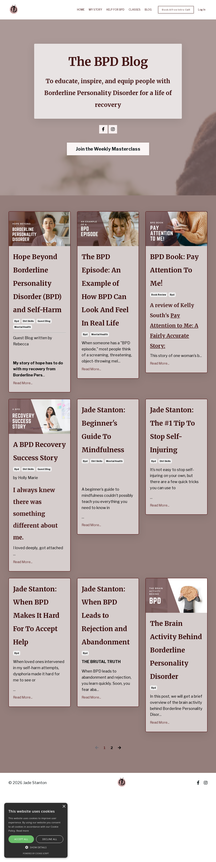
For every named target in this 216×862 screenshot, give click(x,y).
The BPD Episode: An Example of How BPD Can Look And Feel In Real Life (107, 303)
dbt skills (28, 346)
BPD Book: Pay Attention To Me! (176, 273)
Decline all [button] (49, 839)
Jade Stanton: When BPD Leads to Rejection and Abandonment (108, 665)
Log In (201, 9)
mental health (22, 352)
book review (158, 301)
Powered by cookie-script (36, 853)
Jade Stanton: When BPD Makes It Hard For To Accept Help (38, 665)
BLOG (149, 9)
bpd (16, 346)
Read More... (22, 408)
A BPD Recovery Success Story (39, 486)
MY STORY (97, 9)
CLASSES (136, 9)
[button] (35, 847)
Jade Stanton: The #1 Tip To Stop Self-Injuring (176, 459)
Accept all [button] (21, 839)
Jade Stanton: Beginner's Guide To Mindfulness (106, 459)
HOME (83, 9)
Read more (22, 830)
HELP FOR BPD (117, 9)
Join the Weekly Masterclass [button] (108, 149)
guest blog (44, 346)
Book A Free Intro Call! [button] (176, 9)
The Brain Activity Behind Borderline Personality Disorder (171, 707)
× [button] (63, 806)
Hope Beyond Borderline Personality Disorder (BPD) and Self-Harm (38, 296)
